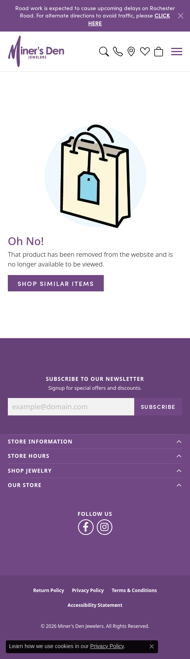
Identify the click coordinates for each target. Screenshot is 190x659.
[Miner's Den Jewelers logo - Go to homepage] (36, 51)
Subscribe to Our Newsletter (95, 379)
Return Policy (48, 590)
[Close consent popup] (151, 646)
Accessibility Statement (94, 605)
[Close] (180, 16)
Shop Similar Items (56, 283)
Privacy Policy (88, 590)
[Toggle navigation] (176, 51)
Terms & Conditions (134, 590)
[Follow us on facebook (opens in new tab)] (86, 527)
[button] (104, 51)
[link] (118, 51)
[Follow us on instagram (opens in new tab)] (104, 527)
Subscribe (158, 406)
